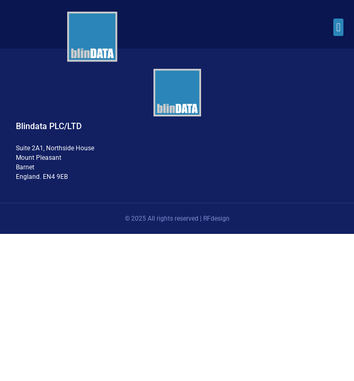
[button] (338, 27)
